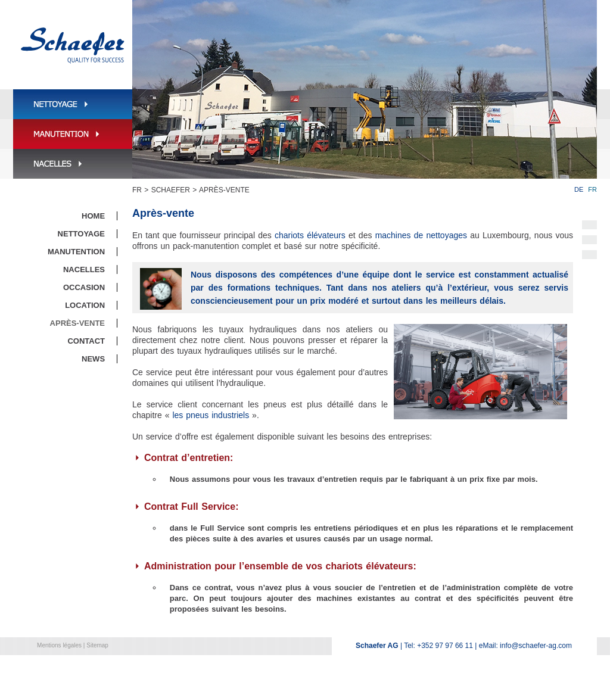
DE (578, 189)
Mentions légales (59, 645)
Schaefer (170, 190)
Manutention (76, 251)
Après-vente (224, 190)
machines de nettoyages (421, 235)
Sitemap (97, 645)
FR (137, 190)
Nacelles (84, 269)
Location (85, 305)
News (93, 358)
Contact (86, 340)
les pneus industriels (210, 415)
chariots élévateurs (310, 235)
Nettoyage (81, 233)
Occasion (84, 287)
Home (93, 215)
